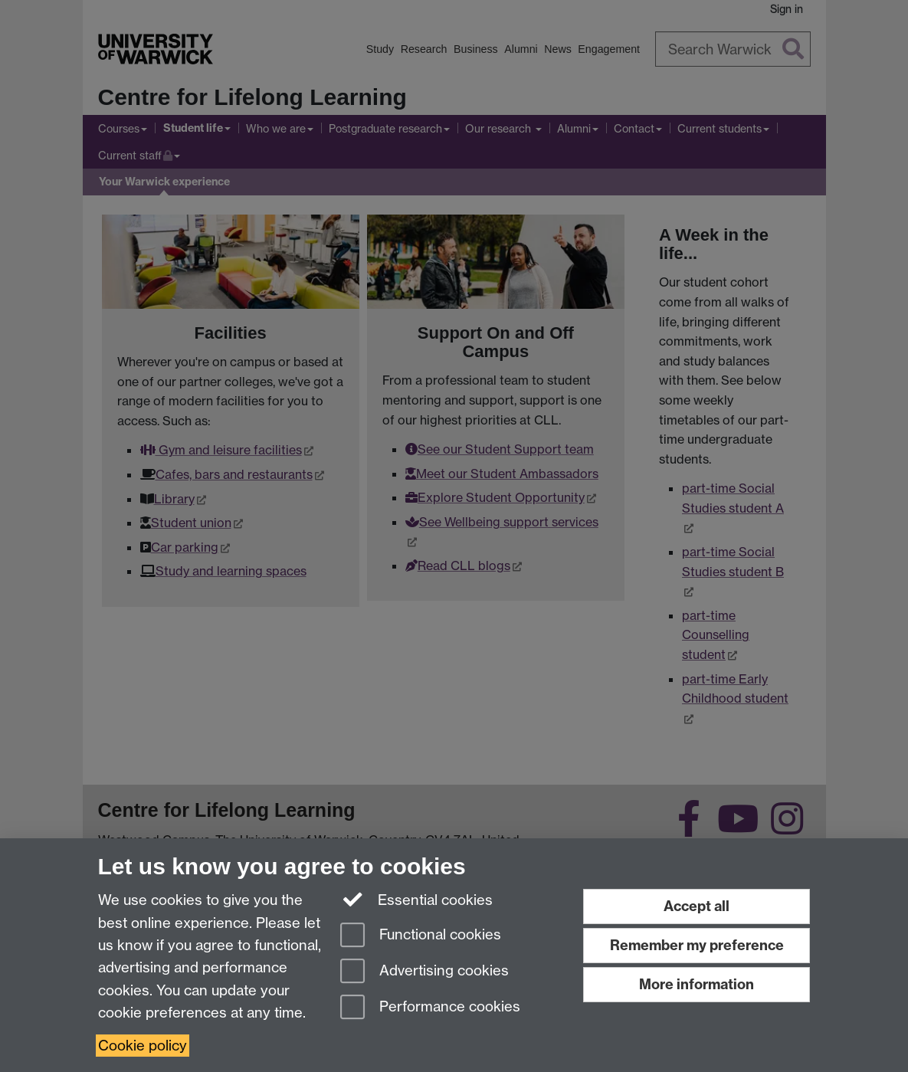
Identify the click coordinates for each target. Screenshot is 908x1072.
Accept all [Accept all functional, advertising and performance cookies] (696, 906)
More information (696, 984)
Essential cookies (416, 899)
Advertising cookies (424, 972)
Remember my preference (697, 945)
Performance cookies (430, 1008)
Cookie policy (142, 1045)
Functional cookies (420, 936)
